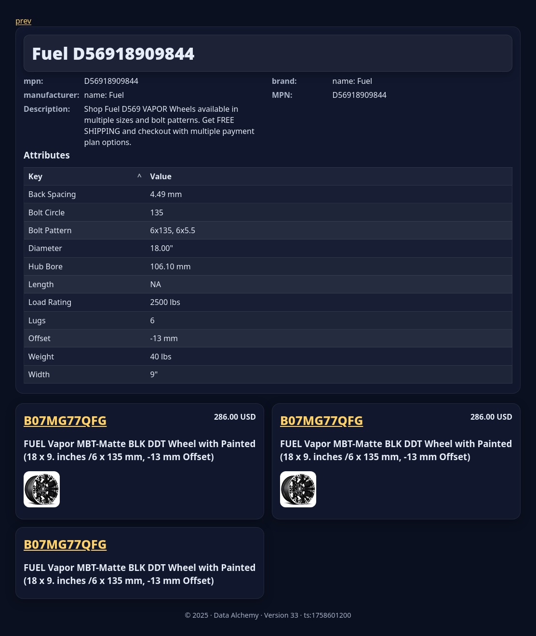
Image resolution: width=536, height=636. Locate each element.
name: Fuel (104, 95)
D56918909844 (134, 53)
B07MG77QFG (65, 420)
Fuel (50, 53)
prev (23, 20)
